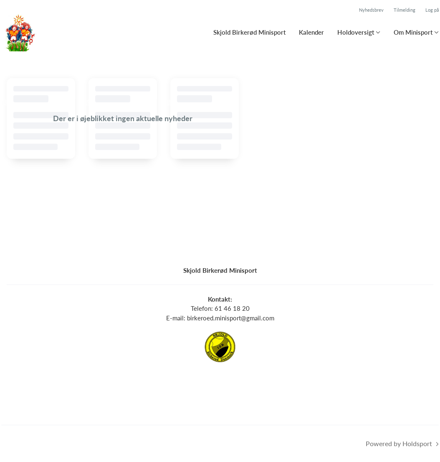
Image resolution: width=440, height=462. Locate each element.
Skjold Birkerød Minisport (249, 32)
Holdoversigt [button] (355, 32)
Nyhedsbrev (371, 10)
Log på (432, 10)
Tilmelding (404, 10)
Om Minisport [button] (413, 32)
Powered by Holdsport (399, 443)
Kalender (311, 32)
